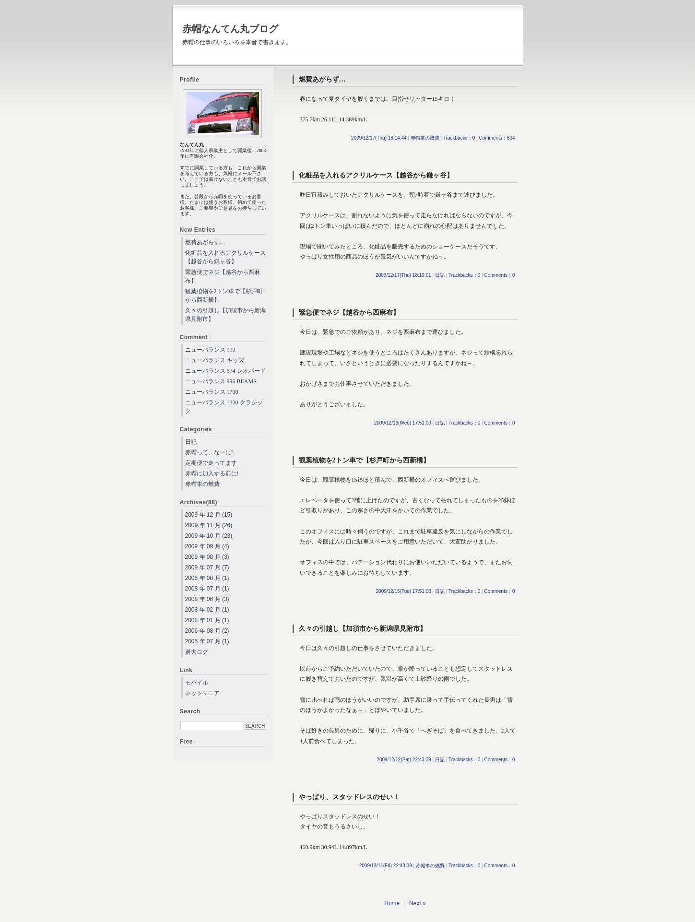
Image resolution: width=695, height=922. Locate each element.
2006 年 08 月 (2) (207, 630)
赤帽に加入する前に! (212, 473)
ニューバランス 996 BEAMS (221, 381)
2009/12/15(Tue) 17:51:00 (403, 591)
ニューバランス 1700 (211, 392)
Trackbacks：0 (459, 138)
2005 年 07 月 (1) (207, 641)
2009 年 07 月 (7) (207, 567)
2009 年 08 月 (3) (207, 557)
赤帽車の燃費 (425, 138)
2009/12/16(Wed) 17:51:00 (402, 423)
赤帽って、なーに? (209, 452)
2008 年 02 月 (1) (207, 609)
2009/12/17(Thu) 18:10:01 (403, 275)
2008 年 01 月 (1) (207, 620)
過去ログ (196, 652)
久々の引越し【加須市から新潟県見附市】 (362, 628)
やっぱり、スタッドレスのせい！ (349, 797)
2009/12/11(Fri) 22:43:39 (385, 865)
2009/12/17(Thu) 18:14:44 (379, 138)
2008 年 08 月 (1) (207, 578)
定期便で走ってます (211, 463)
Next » (417, 903)
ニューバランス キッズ (214, 360)
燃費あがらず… (322, 79)
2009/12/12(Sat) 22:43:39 (404, 759)
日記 (440, 275)
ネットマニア (202, 693)
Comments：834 (497, 138)
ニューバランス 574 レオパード (225, 370)
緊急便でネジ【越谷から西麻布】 (349, 312)
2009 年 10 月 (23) (209, 535)
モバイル (196, 682)
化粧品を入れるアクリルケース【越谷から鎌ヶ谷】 (376, 175)
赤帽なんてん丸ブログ (230, 29)
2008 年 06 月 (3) (207, 599)
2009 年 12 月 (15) (209, 514)
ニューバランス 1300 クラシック (224, 406)
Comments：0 (499, 275)
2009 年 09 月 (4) (207, 546)
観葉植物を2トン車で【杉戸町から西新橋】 (364, 460)
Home (392, 903)
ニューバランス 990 (210, 349)
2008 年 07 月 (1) (207, 588)
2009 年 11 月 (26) (209, 525)
